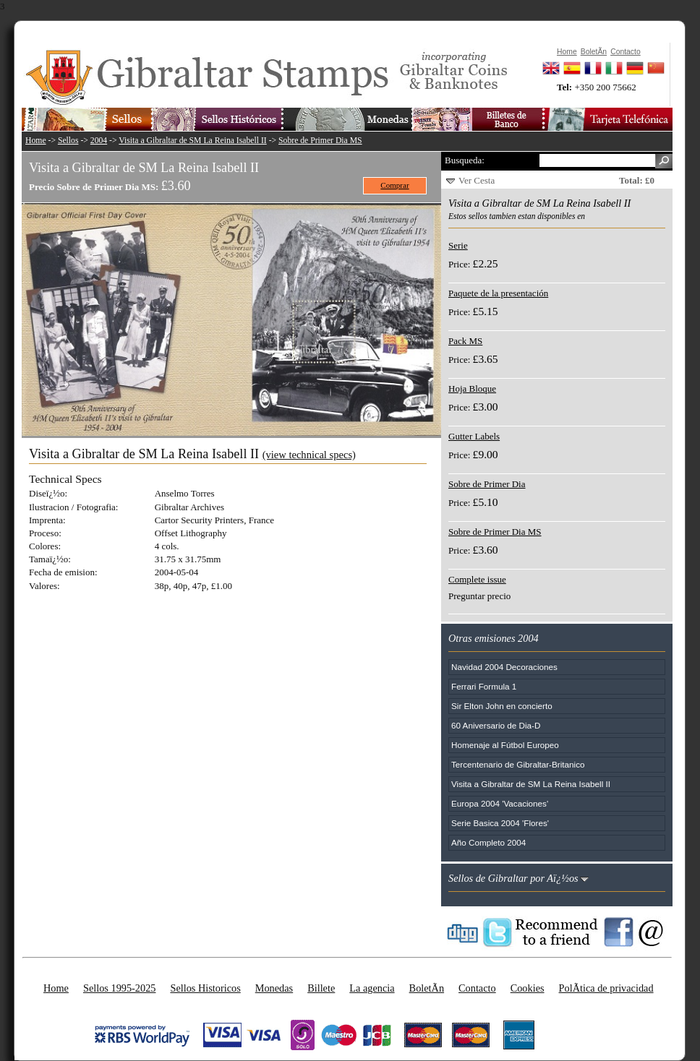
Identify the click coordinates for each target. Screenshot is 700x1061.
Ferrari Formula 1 (483, 686)
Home (35, 140)
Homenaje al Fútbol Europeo (505, 744)
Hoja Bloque (472, 388)
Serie (458, 245)
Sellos (68, 140)
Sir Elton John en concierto (501, 705)
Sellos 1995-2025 (119, 988)
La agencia (371, 988)
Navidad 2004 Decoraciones (504, 666)
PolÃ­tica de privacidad (606, 988)
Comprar (394, 185)
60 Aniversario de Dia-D (495, 725)
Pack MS (465, 340)
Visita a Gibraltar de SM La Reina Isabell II (192, 140)
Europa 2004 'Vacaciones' (499, 803)
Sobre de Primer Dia (487, 483)
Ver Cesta (476, 180)
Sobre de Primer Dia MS (320, 140)
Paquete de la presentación (498, 293)
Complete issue (477, 579)
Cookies (528, 988)
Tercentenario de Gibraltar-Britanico (518, 764)
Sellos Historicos (205, 988)
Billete (321, 988)
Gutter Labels (474, 436)
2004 (98, 140)
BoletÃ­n (426, 988)
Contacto (477, 988)
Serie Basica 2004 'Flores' (500, 823)
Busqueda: (465, 160)
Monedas (274, 988)
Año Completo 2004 (488, 842)
